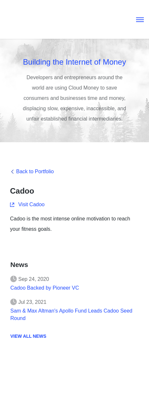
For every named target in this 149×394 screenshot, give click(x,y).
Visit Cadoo (27, 204)
